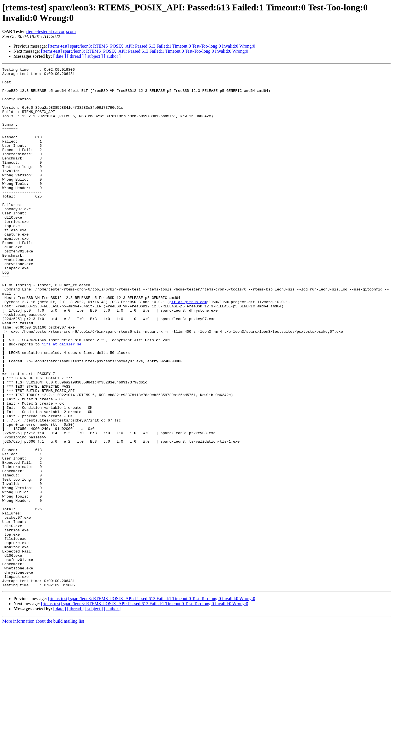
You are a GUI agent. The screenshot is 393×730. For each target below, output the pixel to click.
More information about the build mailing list (43, 725)
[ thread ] (75, 56)
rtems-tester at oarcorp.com (51, 31)
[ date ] (59, 56)
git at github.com (188, 349)
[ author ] (112, 56)
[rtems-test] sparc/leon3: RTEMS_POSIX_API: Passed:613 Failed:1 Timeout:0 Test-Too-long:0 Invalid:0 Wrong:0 (151, 46)
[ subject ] (94, 56)
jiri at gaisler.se (61, 399)
